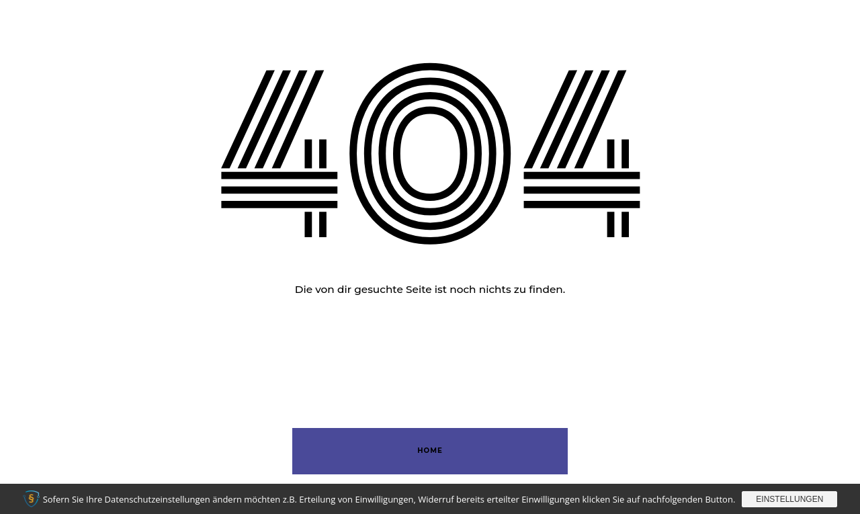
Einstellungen (789, 499)
